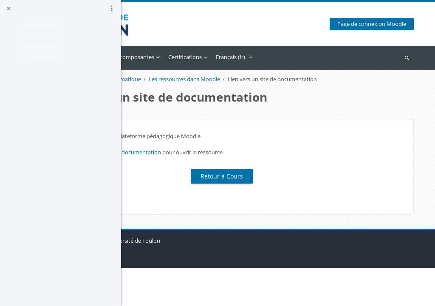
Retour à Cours (278, 187)
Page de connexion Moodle (377, 24)
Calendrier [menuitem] (180, 57)
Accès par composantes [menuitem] (231, 57)
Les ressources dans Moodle (291, 79)
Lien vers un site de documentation (223, 163)
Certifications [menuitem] (291, 57)
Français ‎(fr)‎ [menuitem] (337, 57)
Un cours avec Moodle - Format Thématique (192, 79)
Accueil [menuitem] (149, 57)
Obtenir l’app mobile (169, 295)
